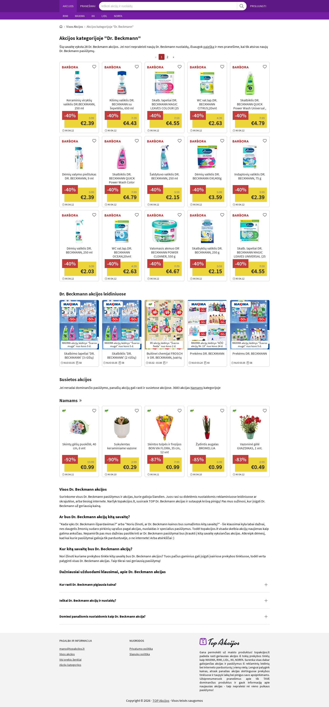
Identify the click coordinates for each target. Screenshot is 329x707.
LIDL (104, 16)
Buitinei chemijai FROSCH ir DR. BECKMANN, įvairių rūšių (165, 357)
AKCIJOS (68, 6)
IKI (93, 16)
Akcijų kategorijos (70, 665)
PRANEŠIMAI (87, 6)
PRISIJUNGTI (258, 6)
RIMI (65, 16)
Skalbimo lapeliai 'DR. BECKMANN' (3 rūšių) (79, 355)
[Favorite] (94, 67)
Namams (197, 388)
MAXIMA (80, 16)
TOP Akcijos (161, 700)
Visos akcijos (67, 654)
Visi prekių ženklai (70, 659)
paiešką (208, 46)
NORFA (118, 16)
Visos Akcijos (74, 27)
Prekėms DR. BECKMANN (207, 353)
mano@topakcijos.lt (72, 649)
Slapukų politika (139, 654)
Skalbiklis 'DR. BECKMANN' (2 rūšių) (121, 355)
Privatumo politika (141, 649)
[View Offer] (79, 100)
